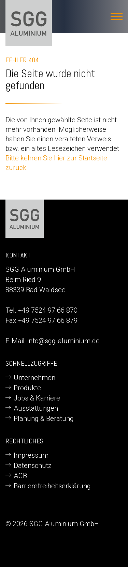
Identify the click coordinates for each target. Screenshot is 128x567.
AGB (20, 476)
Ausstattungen (36, 408)
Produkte (27, 388)
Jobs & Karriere (37, 398)
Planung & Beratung (44, 418)
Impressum (31, 455)
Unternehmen (34, 378)
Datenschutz (33, 465)
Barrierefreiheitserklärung (52, 486)
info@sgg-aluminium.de (63, 341)
